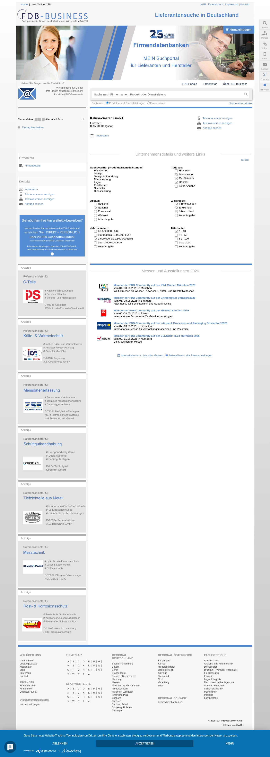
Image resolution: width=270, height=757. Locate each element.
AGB (203, 4)
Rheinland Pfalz (120, 695)
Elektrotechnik (211, 673)
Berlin (115, 670)
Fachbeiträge (211, 698)
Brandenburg (119, 673)
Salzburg (162, 673)
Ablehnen (59, 743)
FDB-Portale (189, 83)
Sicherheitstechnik (213, 688)
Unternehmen (27, 660)
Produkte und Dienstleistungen (127, 103)
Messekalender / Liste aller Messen (142, 355)
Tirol (160, 679)
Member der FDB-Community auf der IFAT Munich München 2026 (154, 285)
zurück (244, 159)
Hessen (116, 682)
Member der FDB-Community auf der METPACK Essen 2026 (151, 310)
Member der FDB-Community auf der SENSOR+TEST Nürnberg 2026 (157, 335)
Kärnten (162, 663)
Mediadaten (26, 666)
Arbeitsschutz (211, 660)
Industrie (208, 676)
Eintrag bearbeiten (33, 127)
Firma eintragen (238, 29)
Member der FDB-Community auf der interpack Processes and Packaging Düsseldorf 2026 (170, 323)
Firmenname (157, 103)
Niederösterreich (166, 666)
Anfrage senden (34, 203)
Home (24, 4)
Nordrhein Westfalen (122, 691)
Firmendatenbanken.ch (170, 702)
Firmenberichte (28, 685)
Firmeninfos (210, 83)
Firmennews (26, 688)
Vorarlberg (163, 682)
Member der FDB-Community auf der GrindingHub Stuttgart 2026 (154, 297)
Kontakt (244, 4)
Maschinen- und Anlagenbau (219, 682)
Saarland (116, 698)
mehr (230, 743)
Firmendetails (33, 165)
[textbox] (167, 94)
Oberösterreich (165, 670)
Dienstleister (210, 666)
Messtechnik (210, 691)
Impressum (231, 4)
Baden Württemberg (122, 663)
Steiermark (163, 676)
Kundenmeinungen (30, 704)
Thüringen (117, 710)
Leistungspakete (28, 663)
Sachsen (116, 701)
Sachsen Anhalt (120, 704)
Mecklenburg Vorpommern (126, 685)
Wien (160, 685)
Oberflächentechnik (214, 685)
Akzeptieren (144, 743)
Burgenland (164, 660)
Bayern (115, 666)
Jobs (22, 670)
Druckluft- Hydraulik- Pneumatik (220, 670)
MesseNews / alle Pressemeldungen (190, 355)
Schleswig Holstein (122, 707)
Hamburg (117, 679)
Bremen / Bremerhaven (124, 676)
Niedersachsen (120, 688)
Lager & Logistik (212, 679)
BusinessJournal (28, 691)
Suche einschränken (241, 103)
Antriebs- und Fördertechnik (218, 663)
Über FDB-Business (235, 83)
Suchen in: (98, 103)
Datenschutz (215, 4)
